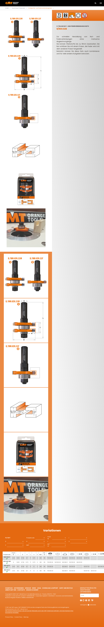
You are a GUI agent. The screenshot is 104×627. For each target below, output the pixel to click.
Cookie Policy (18, 617)
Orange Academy (32, 590)
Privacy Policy (9, 617)
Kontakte (21, 590)
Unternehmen (19, 588)
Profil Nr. (49, 538)
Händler (28, 588)
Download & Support (50, 588)
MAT (27, 545)
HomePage (9, 588)
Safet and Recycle (66, 588)
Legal (39, 588)
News (34, 588)
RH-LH (49, 545)
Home (7, 8)
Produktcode (30, 538)
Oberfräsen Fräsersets (18, 8)
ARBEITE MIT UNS (10, 590)
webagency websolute (88, 605)
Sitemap (26, 617)
